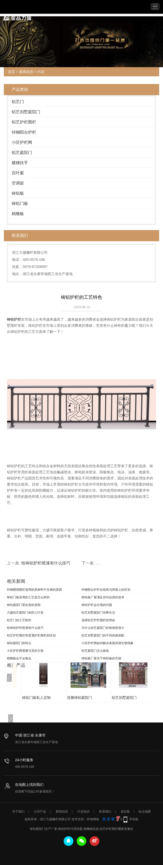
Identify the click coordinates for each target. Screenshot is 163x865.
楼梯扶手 (20, 163)
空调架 (18, 183)
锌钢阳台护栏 (24, 132)
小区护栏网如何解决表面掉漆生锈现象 (107, 643)
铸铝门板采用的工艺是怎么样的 (28, 597)
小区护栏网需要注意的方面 (25, 651)
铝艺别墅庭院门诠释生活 (98, 612)
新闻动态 (26, 72)
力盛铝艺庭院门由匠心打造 (25, 612)
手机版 (133, 819)
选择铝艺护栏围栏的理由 (98, 620)
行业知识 (83, 811)
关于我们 (18, 811)
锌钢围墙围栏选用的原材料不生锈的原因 (34, 589)
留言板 (125, 811)
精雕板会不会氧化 (19, 658)
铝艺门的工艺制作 (19, 620)
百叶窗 (18, 173)
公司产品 (40, 811)
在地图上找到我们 (29, 785)
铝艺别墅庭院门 (26, 112)
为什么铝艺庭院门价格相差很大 (103, 628)
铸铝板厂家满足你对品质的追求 (103, 597)
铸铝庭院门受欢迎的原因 (23, 605)
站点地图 (145, 811)
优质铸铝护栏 (28, 698)
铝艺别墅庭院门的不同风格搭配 (103, 635)
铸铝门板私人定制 (77, 698)
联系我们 (105, 811)
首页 (11, 72)
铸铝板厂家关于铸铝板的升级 (101, 658)
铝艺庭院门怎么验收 (95, 651)
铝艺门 (18, 102)
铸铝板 (18, 193)
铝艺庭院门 (22, 152)
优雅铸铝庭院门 (120, 698)
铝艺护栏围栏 (24, 122)
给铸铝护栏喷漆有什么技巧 (45, 563)
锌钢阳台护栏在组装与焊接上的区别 (106, 589)
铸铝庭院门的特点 (19, 643)
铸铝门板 (20, 203)
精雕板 (18, 213)
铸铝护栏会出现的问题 (97, 605)
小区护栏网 (22, 142)
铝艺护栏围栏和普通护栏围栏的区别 (31, 635)
